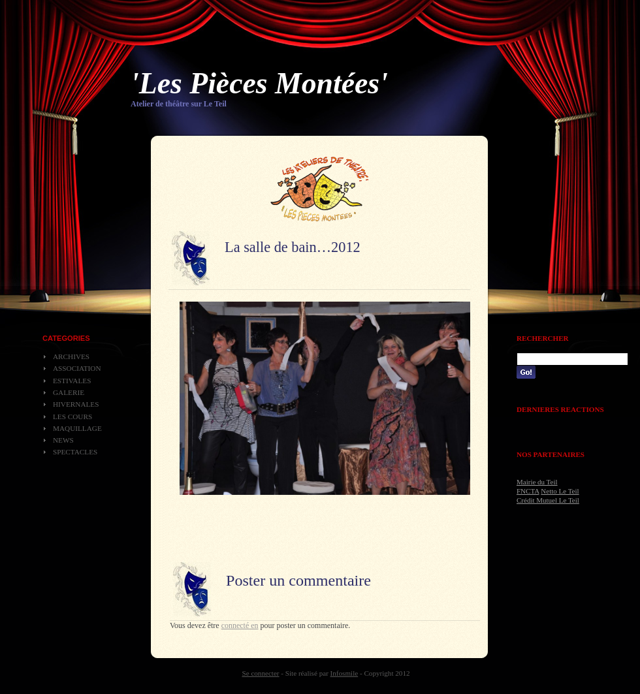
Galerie (68, 392)
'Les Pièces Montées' (259, 83)
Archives (71, 356)
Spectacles (75, 452)
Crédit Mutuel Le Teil (548, 500)
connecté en (240, 625)
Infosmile (344, 673)
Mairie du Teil (537, 482)
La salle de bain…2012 (292, 247)
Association (77, 368)
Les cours (72, 416)
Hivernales (76, 404)
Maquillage (77, 428)
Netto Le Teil (560, 491)
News (63, 440)
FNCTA (528, 491)
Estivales (72, 381)
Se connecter (261, 673)
